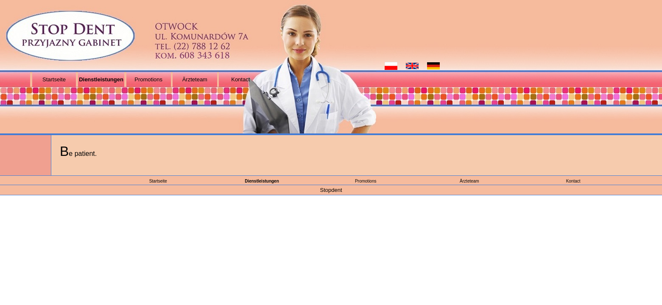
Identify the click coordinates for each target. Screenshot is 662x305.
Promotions (148, 79)
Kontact (240, 79)
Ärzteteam (194, 79)
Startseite (54, 79)
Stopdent (331, 190)
